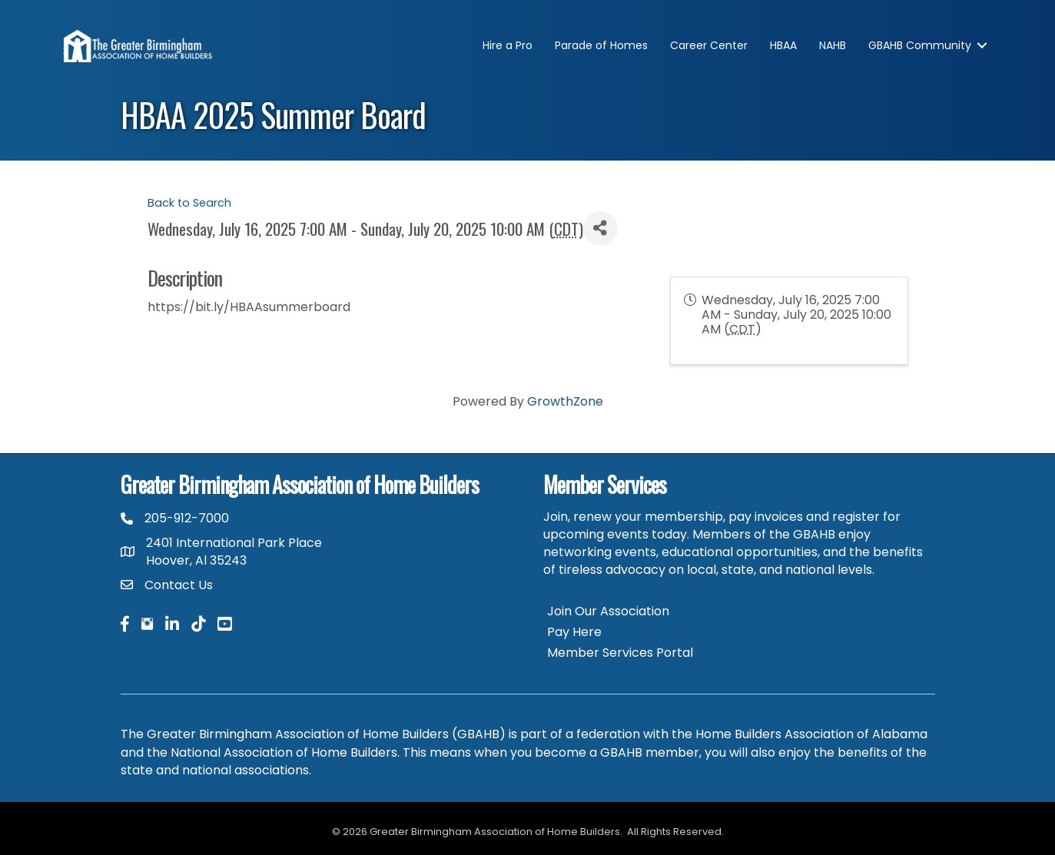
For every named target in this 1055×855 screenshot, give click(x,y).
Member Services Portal (620, 652)
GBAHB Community (919, 45)
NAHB (832, 45)
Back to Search (189, 202)
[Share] (600, 228)
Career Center (709, 45)
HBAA (783, 45)
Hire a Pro (507, 45)
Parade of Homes (601, 45)
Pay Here (574, 632)
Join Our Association (608, 611)
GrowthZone (565, 401)
